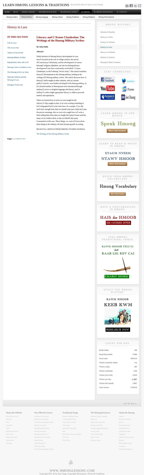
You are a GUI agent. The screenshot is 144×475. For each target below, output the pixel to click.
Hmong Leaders (12, 17)
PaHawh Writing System (126, 437)
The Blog (9, 443)
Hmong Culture (57, 17)
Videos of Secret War (15, 53)
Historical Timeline (107, 32)
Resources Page (95, 440)
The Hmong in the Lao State (18, 72)
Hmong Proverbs (124, 428)
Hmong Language (42, 17)
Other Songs (66, 425)
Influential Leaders (124, 431)
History (121, 422)
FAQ (7, 422)
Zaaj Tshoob (66, 440)
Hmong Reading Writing (41, 428)
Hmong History (26, 17)
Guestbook (9, 425)
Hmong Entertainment (106, 17)
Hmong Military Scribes (16, 57)
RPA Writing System (125, 443)
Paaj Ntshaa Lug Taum (69, 428)
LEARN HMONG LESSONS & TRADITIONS (36, 5)
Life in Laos (12, 43)
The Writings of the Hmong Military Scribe (53, 134)
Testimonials (10, 440)
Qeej (63, 431)
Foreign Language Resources (99, 428)
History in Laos (106, 47)
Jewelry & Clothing (97, 434)
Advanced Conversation (41, 416)
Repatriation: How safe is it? (18, 62)
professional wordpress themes (70, 463)
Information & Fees (47, 12)
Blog (15, 12)
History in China (106, 37)
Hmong (85, 12)
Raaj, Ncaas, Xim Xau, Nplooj (71, 434)
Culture (121, 416)
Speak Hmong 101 (40, 443)
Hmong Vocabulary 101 (41, 434)
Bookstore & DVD (96, 425)
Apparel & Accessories (98, 422)
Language (122, 434)
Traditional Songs (68, 12)
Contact (121, 12)
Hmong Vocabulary (40, 431)
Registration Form (11, 437)
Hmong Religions (89, 17)
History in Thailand (107, 52)
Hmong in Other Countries (110, 62)
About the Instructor (12, 416)
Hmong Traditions (72, 17)
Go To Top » (130, 403)
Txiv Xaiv (65, 437)
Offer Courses (28, 12)
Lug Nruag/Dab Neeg (69, 419)
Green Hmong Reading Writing (43, 422)
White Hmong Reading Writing (43, 449)
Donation (9, 419)
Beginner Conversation (41, 419)
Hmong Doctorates (124, 425)
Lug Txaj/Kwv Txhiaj (69, 422)
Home (7, 12)
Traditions (122, 446)
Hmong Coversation (40, 425)
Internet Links (95, 431)
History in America (107, 57)
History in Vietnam (107, 42)
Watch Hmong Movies (126, 449)
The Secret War (13, 48)
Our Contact (10, 434)
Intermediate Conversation (42, 437)
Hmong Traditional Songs (70, 416)
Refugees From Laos (15, 85)
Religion (121, 440)
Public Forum (95, 437)
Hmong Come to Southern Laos (19, 67)
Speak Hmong (38, 440)
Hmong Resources (103, 12)
